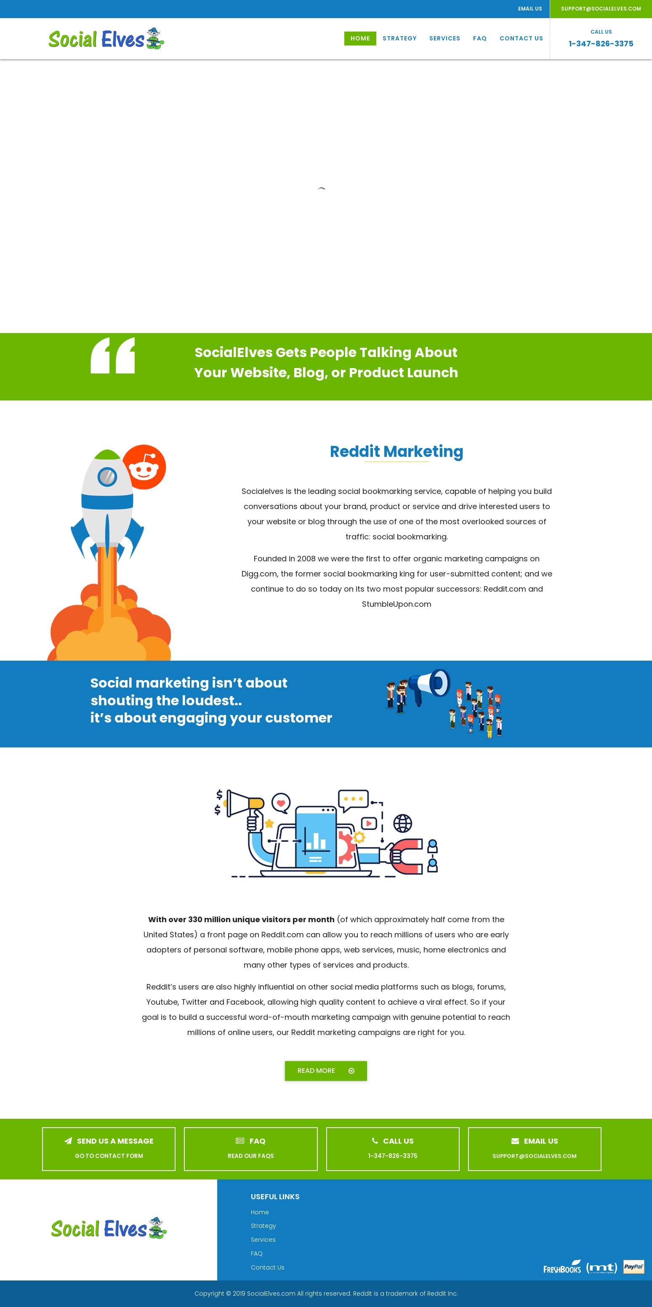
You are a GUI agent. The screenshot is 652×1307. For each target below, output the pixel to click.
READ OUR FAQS (251, 1155)
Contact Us (521, 38)
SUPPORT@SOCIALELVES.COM (601, 8)
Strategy (400, 38)
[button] (326, 1071)
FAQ (480, 38)
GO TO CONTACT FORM (109, 1155)
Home (360, 38)
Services (444, 38)
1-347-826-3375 (601, 43)
